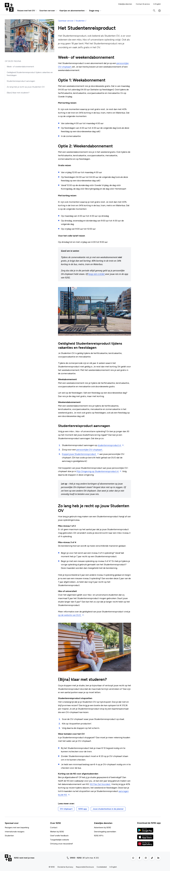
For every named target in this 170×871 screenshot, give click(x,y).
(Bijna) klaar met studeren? (18, 92)
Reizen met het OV (27, 10)
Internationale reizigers (14, 831)
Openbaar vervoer (65, 21)
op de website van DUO (69, 615)
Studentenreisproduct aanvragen (21, 81)
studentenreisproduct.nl (109, 445)
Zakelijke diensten (125, 4)
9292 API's (98, 835)
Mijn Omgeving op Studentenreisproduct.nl (97, 471)
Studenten (80, 21)
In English (157, 4)
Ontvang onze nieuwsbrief (61, 844)
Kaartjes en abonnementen (73, 10)
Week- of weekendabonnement (20, 66)
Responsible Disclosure (85, 867)
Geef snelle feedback (59, 835)
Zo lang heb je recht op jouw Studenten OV (26, 87)
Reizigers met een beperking (17, 827)
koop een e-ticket (96, 274)
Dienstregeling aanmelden (105, 831)
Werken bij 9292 (57, 831)
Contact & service (143, 4)
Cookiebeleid (102, 867)
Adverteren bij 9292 (102, 827)
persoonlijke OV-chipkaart (89, 449)
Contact (53, 827)
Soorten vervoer (48, 10)
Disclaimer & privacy (65, 867)
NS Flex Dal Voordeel (100, 784)
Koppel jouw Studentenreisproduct (79, 454)
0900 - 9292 (76, 858)
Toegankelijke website (59, 840)
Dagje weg (95, 10)
